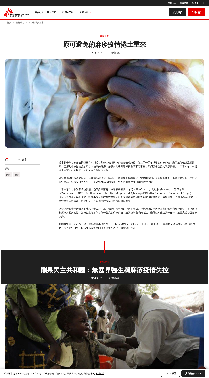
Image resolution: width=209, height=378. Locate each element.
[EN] (204, 3)
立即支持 (85, 12)
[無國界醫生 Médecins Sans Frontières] (16, 12)
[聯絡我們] (184, 3)
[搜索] (195, 3)
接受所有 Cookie (193, 373)
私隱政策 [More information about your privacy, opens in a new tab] (100, 373)
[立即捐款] (196, 12)
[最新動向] (39, 12)
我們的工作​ (69, 12)
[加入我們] (177, 12)
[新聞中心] (172, 3)
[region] (104, 373)
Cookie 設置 (170, 373)
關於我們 (53, 12)
